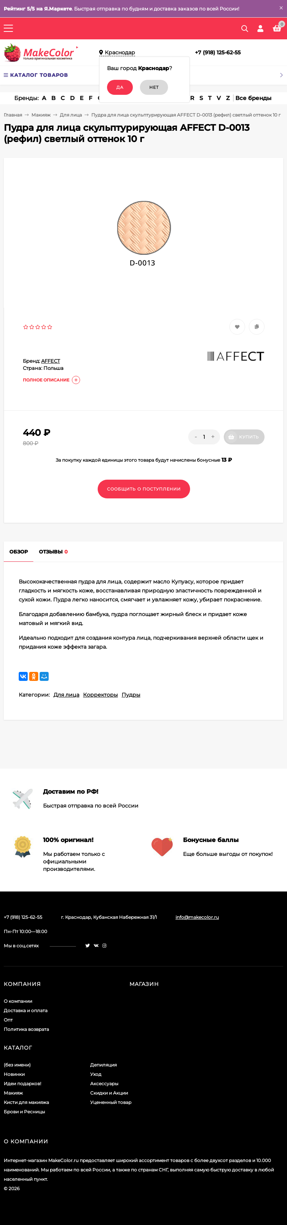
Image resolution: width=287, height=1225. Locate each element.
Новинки (14, 1074)
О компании (18, 1001)
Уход (95, 1074)
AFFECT (50, 361)
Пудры (131, 694)
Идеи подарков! (22, 1083)
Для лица (71, 115)
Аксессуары (104, 1083)
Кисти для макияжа (26, 1102)
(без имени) (17, 1065)
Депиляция (103, 1065)
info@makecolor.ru (197, 917)
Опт (8, 1020)
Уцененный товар (110, 1102)
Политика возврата (26, 1029)
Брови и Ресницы (24, 1111)
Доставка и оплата (26, 1010)
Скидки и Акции (109, 1093)
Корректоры (100, 694)
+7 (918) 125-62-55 (218, 52)
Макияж (41, 115)
